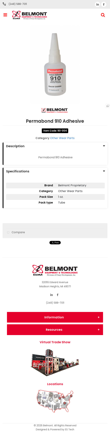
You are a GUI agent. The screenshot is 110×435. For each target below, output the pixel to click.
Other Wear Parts (62, 138)
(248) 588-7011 (18, 4)
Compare (15, 232)
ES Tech (69, 429)
